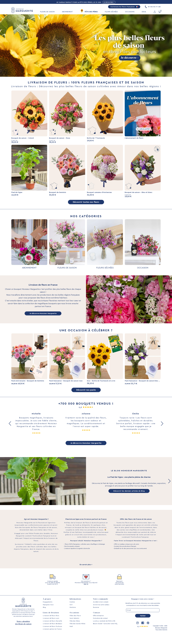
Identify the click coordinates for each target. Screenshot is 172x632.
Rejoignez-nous (48, 604)
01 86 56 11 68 (153, 7)
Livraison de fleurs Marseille (52, 621)
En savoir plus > (86, 569)
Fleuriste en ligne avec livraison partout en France (85, 524)
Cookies (72, 602)
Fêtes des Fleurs (75, 615)
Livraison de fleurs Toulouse (52, 626)
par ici (86, 588)
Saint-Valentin (74, 618)
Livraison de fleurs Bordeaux (52, 623)
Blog (44, 607)
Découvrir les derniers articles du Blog (129, 496)
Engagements (47, 602)
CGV (71, 604)
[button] (10, 428)
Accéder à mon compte (100, 602)
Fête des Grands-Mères (77, 623)
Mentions (73, 607)
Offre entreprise (98, 615)
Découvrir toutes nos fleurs (86, 204)
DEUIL (144, 12)
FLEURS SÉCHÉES (111, 12)
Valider (143, 616)
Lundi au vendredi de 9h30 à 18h (104, 621)
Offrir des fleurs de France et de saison (136, 524)
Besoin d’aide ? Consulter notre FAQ (105, 623)
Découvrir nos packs (86, 394)
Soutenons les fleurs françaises (124, 7)
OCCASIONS (129, 12)
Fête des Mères (75, 621)
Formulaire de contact (100, 618)
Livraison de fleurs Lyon (51, 618)
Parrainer (96, 607)
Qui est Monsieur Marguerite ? (36, 524)
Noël (71, 626)
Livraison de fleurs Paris (51, 615)
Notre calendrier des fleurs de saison (23, 622)
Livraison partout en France (52, 629)
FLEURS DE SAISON (47, 12)
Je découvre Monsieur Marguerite (43, 315)
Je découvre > (110, 2)
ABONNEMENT (67, 12)
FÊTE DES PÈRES (91, 12)
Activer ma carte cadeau (101, 604)
